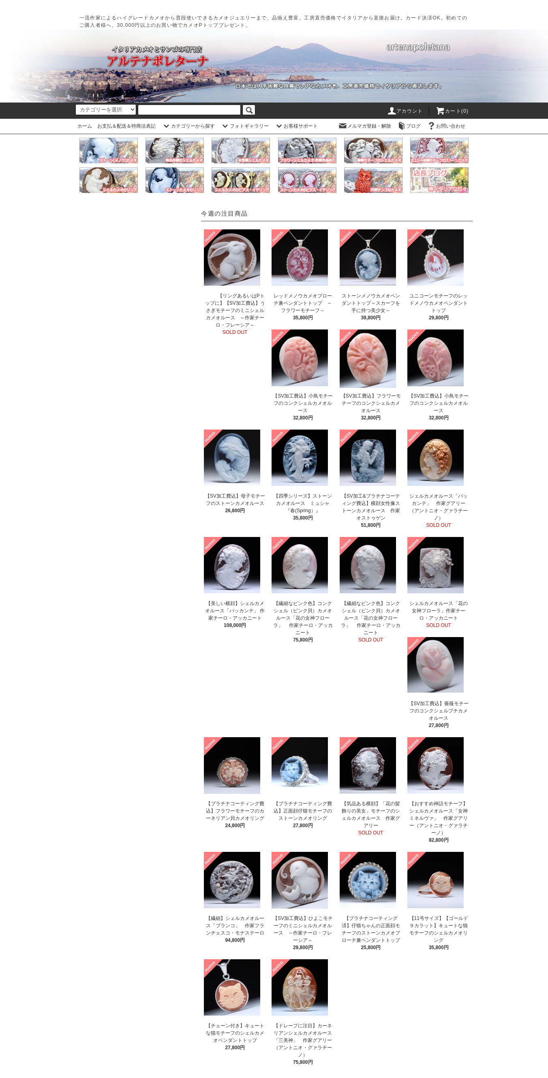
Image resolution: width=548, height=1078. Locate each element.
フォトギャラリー (244, 126)
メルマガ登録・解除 (364, 126)
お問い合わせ (445, 126)
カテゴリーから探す (188, 126)
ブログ (408, 126)
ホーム (84, 126)
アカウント (405, 111)
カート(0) (452, 111)
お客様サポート (296, 126)
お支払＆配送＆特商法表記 (126, 126)
